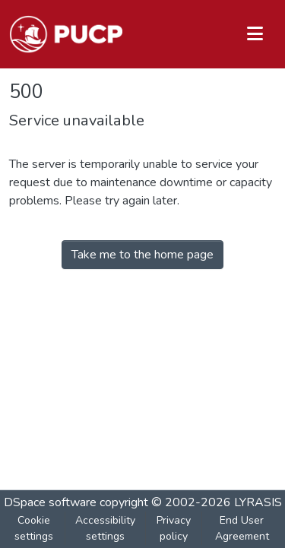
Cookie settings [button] (33, 528)
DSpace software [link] (50, 502)
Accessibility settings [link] (105, 528)
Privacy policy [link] (174, 528)
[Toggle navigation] (254, 34)
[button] (65, 34)
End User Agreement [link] (242, 528)
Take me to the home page (142, 254)
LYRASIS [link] (258, 502)
